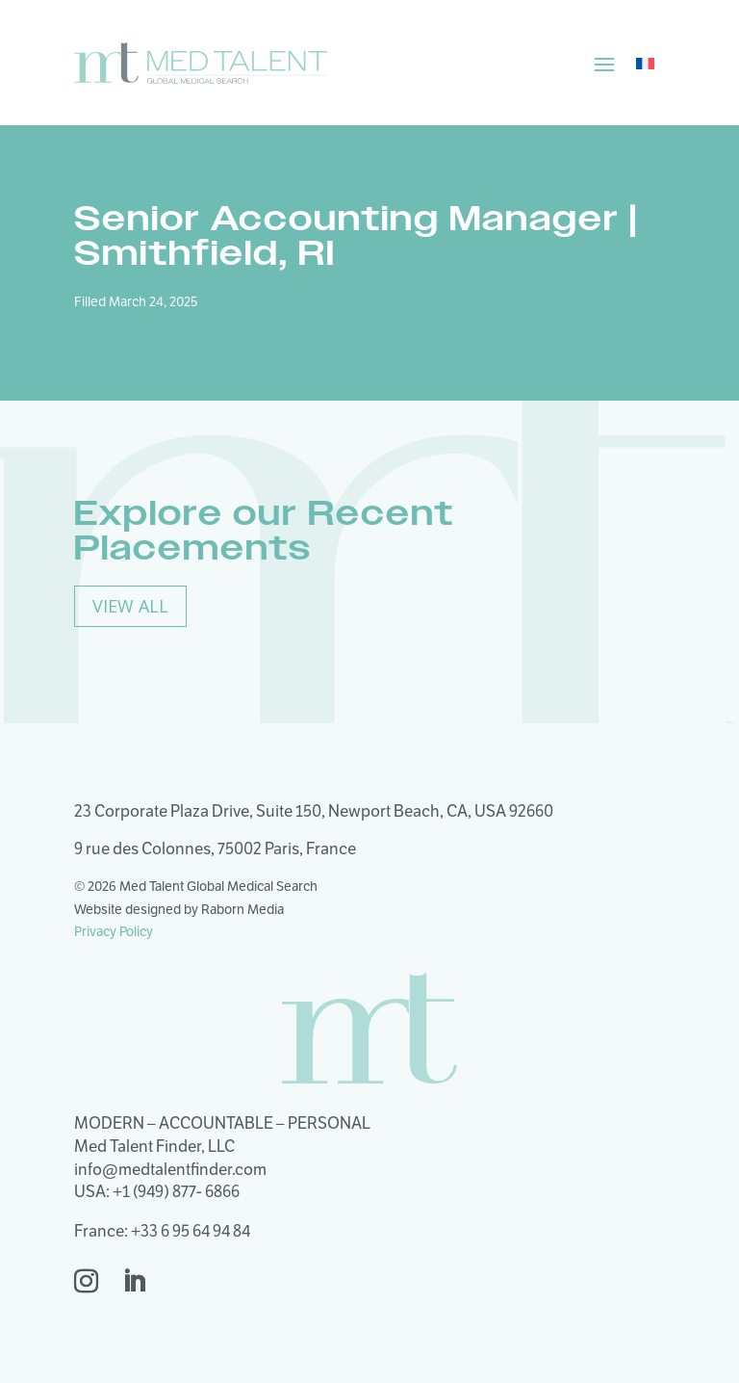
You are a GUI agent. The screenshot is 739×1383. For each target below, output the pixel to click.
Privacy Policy (113, 931)
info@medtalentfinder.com (170, 1169)
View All (130, 605)
